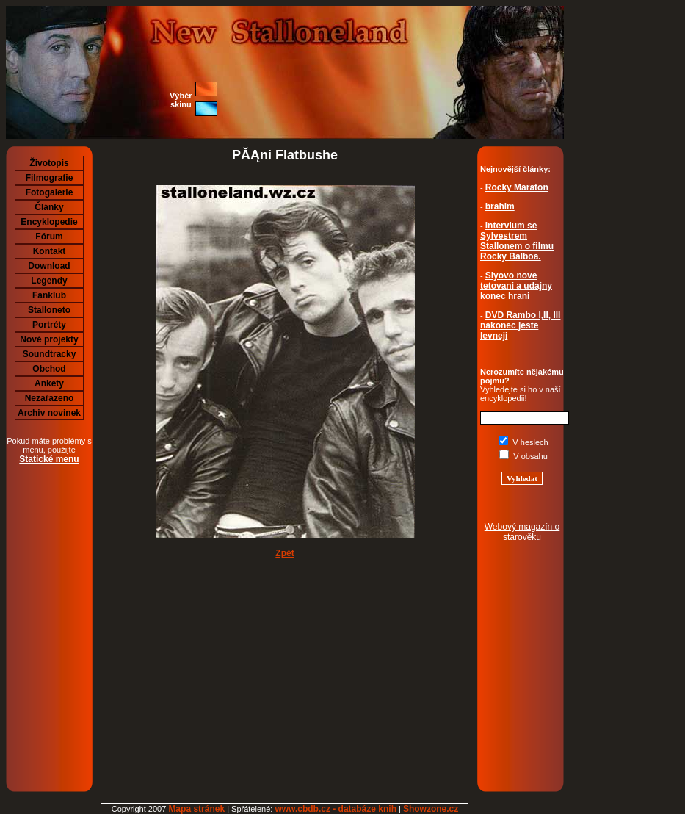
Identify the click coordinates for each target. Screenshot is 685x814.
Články (49, 207)
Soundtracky (49, 354)
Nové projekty (49, 339)
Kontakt (49, 251)
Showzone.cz (430, 809)
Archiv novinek (49, 413)
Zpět (284, 553)
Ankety (49, 383)
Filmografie (49, 178)
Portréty (49, 325)
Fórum (48, 236)
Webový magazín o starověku (522, 532)
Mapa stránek (196, 809)
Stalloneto (49, 310)
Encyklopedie (49, 222)
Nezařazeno (49, 398)
